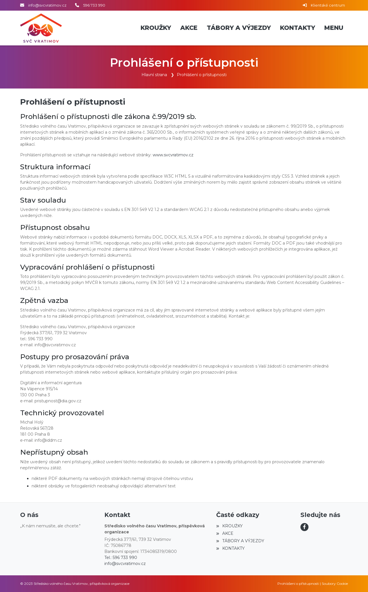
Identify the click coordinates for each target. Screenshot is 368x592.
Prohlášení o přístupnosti (202, 74)
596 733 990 (94, 5)
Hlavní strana (154, 74)
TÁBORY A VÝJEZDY (240, 540)
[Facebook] (304, 527)
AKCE (224, 533)
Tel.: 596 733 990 (120, 557)
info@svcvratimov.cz (47, 5)
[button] (334, 28)
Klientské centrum (328, 5)
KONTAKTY (230, 548)
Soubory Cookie (335, 583)
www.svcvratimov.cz (173, 154)
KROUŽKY (229, 525)
